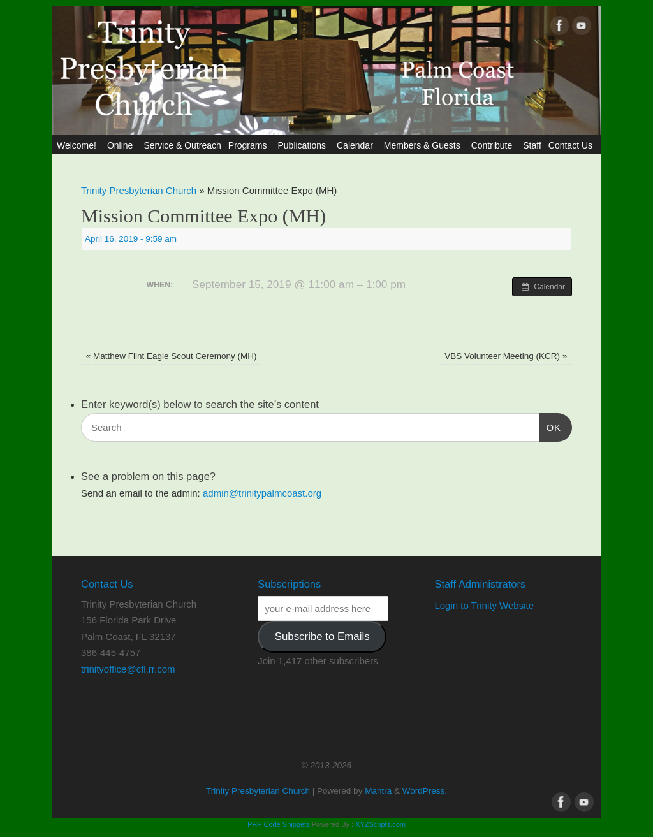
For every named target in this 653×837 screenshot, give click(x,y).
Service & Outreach (182, 145)
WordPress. (424, 791)
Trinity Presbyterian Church (138, 190)
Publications (303, 145)
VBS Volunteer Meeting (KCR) (505, 356)
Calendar (357, 145)
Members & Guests (424, 145)
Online (121, 145)
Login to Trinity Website (484, 605)
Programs (249, 145)
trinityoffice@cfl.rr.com (128, 669)
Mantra (378, 791)
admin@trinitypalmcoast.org (262, 493)
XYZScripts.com (380, 824)
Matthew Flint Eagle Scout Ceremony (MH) (171, 356)
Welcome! (78, 145)
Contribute (494, 145)
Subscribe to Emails (322, 636)
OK (550, 426)
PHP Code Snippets (278, 824)
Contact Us (572, 145)
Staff (532, 145)
